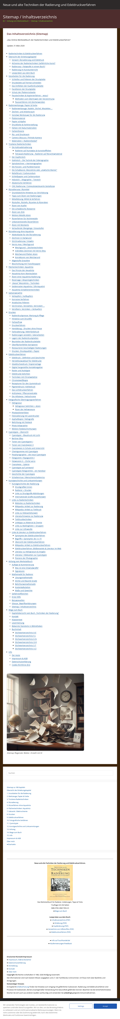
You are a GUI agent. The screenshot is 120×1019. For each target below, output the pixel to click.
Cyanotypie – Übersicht (18, 432)
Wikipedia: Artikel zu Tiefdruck (28, 509)
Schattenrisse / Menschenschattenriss (28, 477)
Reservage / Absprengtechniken (25, 280)
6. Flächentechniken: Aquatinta (18, 808)
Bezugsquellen (18, 600)
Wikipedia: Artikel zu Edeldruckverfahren (32, 545)
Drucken (12, 312)
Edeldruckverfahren (17, 354)
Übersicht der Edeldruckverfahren (30, 542)
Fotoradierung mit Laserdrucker (25, 416)
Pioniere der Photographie (26, 558)
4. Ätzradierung (12, 802)
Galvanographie (15, 293)
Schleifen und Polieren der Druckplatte (28, 79)
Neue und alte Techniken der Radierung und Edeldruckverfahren (49, 5)
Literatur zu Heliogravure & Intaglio (30, 551)
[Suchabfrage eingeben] (60, 773)
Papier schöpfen (19, 121)
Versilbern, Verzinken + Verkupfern (27, 309)
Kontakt (15, 616)
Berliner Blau (17, 438)
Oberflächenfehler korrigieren (25, 344)
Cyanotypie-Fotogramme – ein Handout (28, 471)
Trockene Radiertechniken (20, 144)
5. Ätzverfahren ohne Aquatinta (19, 805)
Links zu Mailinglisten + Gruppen (29, 526)
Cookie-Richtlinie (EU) (21, 665)
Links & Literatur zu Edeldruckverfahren (29, 532)
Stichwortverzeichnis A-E (25, 632)
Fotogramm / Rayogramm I (23, 458)
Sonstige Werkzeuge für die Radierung (28, 115)
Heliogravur (17, 403)
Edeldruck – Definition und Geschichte (28, 357)
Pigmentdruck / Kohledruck (23, 386)
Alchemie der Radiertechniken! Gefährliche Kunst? (33, 63)
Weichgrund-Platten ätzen (26, 254)
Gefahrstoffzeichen (20, 593)
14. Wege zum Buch (14, 832)
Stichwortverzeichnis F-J (25, 636)
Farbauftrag (17, 322)
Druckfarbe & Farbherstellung (25, 124)
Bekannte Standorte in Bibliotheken (27, 626)
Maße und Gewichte (23, 590)
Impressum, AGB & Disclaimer (20, 960)
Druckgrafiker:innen (23, 487)
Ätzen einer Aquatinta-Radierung (26, 276)
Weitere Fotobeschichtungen (24, 429)
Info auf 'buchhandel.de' (61, 940)
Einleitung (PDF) (61, 923)
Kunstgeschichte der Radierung (25, 484)
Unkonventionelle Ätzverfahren (25, 222)
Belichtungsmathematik (25, 584)
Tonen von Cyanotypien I (22, 441)
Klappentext (17, 619)
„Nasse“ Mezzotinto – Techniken (25, 283)
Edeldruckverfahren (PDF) (61, 932)
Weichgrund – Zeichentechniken (29, 247)
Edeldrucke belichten (21, 374)
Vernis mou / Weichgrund (23, 244)
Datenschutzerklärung (21, 661)
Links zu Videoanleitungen (26, 513)
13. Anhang (11, 829)
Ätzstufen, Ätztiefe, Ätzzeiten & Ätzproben (30, 202)
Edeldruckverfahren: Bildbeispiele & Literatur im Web (38, 548)
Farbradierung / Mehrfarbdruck (25, 331)
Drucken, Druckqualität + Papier (25, 351)
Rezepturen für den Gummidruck (26, 383)
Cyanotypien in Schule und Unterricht (28, 448)
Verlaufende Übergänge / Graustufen (28, 228)
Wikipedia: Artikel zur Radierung (29, 506)
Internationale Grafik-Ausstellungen (30, 497)
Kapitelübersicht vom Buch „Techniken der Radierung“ (35, 613)
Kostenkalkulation (22, 587)
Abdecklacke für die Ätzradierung (26, 234)
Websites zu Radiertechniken (27, 503)
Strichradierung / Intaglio (23, 241)
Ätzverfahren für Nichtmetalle (25, 218)
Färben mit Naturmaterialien (24, 128)
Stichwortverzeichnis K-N (26, 639)
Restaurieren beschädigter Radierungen (29, 348)
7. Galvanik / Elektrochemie (17, 811)
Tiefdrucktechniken (23, 519)
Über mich (11, 841)
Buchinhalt (16, 629)
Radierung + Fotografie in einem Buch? (28, 66)
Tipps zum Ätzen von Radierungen (27, 196)
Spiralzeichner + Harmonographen (27, 163)
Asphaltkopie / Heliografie (23, 419)
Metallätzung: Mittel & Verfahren (26, 199)
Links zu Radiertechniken (22, 500)
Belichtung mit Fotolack (22, 422)
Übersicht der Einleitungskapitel (22, 56)
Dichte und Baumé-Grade (26, 581)
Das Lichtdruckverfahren (22, 390)
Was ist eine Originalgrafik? (26, 568)
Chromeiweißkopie (20, 380)
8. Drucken (11, 814)
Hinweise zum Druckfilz (22, 318)
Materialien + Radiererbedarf (24, 141)
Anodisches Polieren (20, 302)
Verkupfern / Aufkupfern (22, 296)
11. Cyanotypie (12, 823)
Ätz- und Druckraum (20, 134)
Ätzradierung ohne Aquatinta (21, 231)
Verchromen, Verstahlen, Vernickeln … (28, 306)
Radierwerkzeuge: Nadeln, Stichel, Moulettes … (32, 108)
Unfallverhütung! (22, 987)
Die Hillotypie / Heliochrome (24, 396)
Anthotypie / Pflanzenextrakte (24, 393)
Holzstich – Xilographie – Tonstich (26, 179)
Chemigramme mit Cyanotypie (25, 451)
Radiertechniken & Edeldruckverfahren (25, 53)
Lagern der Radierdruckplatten (25, 338)
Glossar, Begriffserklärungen (24, 603)
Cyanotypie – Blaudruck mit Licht (26, 435)
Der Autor (16, 655)
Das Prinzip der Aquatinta (23, 270)
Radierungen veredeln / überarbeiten (28, 335)
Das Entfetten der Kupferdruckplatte (27, 86)
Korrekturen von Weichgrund (27, 257)
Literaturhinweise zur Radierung (29, 516)
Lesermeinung (18, 623)
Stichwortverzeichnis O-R (26, 642)
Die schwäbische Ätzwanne (23, 209)
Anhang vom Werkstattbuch (21, 561)
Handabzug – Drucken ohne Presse (27, 328)
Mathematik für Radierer (22, 574)
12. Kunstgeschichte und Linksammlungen (23, 826)
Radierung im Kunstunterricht (25, 69)
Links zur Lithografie (23, 529)
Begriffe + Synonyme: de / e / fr (28, 538)
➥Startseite (11, 844)
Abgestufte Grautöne (21, 260)
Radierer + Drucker (23, 490)
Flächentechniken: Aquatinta (21, 267)
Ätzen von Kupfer (19, 205)
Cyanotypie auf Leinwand (23, 467)
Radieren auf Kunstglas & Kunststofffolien (33, 150)
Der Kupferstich (18, 157)
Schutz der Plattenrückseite (23, 92)
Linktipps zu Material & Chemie (28, 522)
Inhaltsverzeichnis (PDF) (61, 920)
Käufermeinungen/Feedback (61, 943)
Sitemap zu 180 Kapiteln (16, 787)
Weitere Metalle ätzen (21, 215)
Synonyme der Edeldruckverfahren (30, 535)
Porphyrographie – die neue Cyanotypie (29, 454)
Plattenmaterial (18, 118)
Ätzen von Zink (18, 212)
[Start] (4, 21)
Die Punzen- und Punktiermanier (26, 167)
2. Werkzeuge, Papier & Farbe (18, 796)
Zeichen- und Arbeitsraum (23, 111)
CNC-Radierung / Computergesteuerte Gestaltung (33, 186)
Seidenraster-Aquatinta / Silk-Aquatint (28, 286)
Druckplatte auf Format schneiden (26, 82)
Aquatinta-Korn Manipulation (24, 273)
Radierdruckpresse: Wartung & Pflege (28, 315)
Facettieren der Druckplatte (23, 89)
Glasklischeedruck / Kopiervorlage (26, 364)
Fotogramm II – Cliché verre (23, 461)
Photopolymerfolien (20, 412)
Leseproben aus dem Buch (23, 73)
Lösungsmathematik (23, 577)
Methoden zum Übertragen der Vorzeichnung (34, 99)
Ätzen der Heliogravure (25, 409)
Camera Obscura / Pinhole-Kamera (27, 137)
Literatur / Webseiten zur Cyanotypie (31, 555)
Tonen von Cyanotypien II (23, 445)
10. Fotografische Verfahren (17, 820)
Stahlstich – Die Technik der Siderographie (30, 160)
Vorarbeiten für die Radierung (22, 76)
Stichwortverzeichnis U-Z (25, 648)
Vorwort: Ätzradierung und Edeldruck (28, 60)
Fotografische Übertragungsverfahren (25, 399)
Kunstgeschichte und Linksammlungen (25, 480)
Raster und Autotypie (21, 370)
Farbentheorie (18, 131)
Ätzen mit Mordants (20, 225)
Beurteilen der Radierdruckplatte (26, 341)
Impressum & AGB (20, 658)
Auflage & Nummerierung (23, 564)
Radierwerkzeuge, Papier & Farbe (23, 105)
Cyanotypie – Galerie (20, 464)
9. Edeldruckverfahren (15, 817)
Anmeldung (13, 966)
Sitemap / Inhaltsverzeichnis (42, 21)
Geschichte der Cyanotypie (23, 474)
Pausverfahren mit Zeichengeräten (30, 102)
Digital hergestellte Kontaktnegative (27, 367)
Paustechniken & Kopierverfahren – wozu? (30, 95)
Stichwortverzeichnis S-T (25, 645)
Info (10, 652)
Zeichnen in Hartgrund (22, 238)
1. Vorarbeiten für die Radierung (19, 793)
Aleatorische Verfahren (22, 183)
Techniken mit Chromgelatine (24, 377)
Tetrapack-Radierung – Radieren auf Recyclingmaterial (38, 154)
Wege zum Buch (16, 610)
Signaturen (20, 571)
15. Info (9, 835)
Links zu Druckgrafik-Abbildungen (29, 493)
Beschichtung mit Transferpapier (26, 264)
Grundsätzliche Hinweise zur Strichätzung (30, 192)
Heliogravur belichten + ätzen (28, 406)
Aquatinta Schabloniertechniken (26, 289)
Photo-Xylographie (20, 425)
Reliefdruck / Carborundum (23, 173)
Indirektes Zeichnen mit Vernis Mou (30, 251)
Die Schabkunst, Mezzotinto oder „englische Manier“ (34, 170)
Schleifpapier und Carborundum (26, 176)
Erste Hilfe (16, 597)
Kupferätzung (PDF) (61, 926)
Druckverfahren (18, 325)
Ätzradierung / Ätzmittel (19, 189)
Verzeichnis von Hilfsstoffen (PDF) (61, 929)
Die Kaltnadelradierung (22, 147)
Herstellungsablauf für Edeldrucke (27, 361)
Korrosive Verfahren (20, 299)
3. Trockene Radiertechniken (17, 799)
